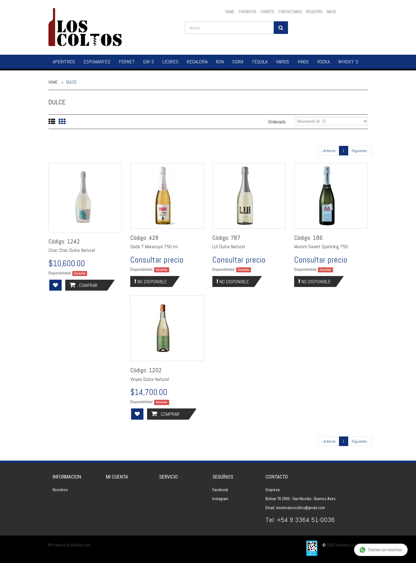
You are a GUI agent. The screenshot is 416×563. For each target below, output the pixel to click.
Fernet (127, 61)
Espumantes (96, 61)
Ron (220, 61)
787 (235, 238)
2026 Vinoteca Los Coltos (347, 545)
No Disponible (150, 281)
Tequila (260, 61)
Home (53, 82)
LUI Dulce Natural (228, 246)
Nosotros (60, 490)
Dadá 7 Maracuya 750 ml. (154, 246)
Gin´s (148, 61)
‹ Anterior (329, 150)
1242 (73, 241)
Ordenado (277, 121)
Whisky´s (348, 61)
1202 (155, 370)
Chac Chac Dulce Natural (71, 250)
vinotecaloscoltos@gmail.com (300, 507)
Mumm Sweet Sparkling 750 (321, 246)
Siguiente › (360, 150)
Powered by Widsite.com (69, 545)
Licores (170, 61)
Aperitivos (64, 61)
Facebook (220, 490)
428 (154, 238)
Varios (282, 61)
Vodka (323, 61)
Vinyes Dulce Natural (149, 379)
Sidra (237, 61)
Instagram (220, 499)
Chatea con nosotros (380, 550)
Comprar (83, 285)
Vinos (303, 61)
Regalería (197, 61)
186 (317, 238)
